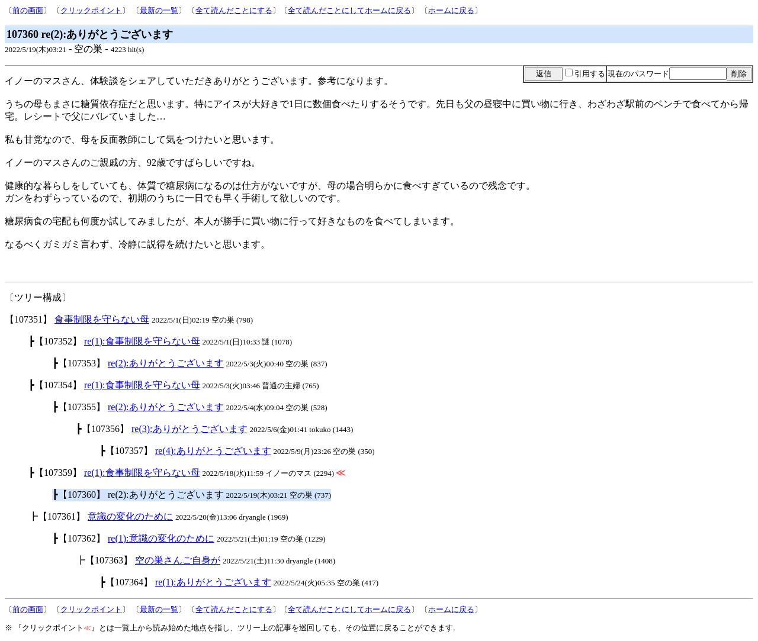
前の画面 (27, 10)
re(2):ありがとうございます (166, 363)
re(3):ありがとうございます (189, 429)
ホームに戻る (451, 10)
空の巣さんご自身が (177, 560)
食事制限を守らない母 (101, 319)
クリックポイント (91, 10)
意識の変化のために (130, 516)
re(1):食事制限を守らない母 (142, 341)
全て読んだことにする (233, 10)
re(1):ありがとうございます (213, 582)
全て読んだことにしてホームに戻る (349, 10)
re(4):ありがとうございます (213, 451)
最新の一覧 (159, 10)
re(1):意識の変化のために (161, 538)
